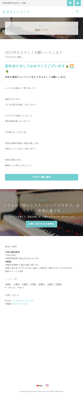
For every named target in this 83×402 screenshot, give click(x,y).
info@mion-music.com (23, 301)
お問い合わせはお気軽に (41, 224)
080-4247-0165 (20, 304)
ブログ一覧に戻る (41, 177)
